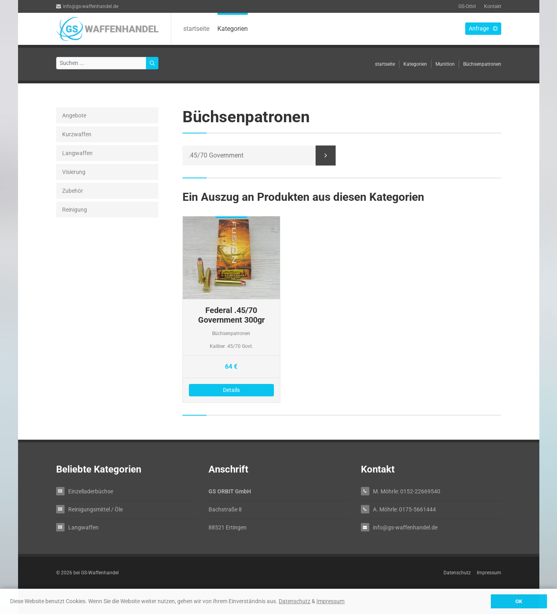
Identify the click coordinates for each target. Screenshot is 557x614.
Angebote (74, 115)
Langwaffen (77, 153)
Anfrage (483, 28)
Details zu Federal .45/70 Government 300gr (231, 309)
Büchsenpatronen (482, 64)
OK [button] (518, 601)
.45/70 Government (215, 155)
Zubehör (72, 191)
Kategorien (232, 28)
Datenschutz (294, 601)
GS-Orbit (467, 6)
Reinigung (74, 209)
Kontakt (492, 6)
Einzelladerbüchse (90, 491)
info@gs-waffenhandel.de (87, 6)
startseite (196, 28)
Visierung (73, 172)
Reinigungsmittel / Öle (95, 509)
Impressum (330, 601)
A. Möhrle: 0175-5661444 (404, 509)
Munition (445, 64)
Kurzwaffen (76, 134)
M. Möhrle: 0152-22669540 (406, 491)
